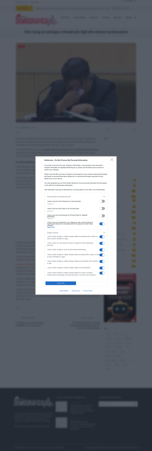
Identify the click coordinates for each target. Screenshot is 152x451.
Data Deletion (64, 291)
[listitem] (76, 196)
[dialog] (76, 225)
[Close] (113, 160)
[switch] (102, 201)
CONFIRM (61, 283)
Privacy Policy (87, 291)
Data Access (76, 291)
